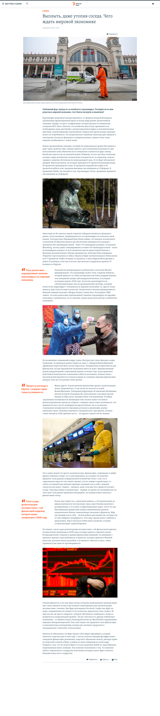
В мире (46, 11)
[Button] (111, 34)
